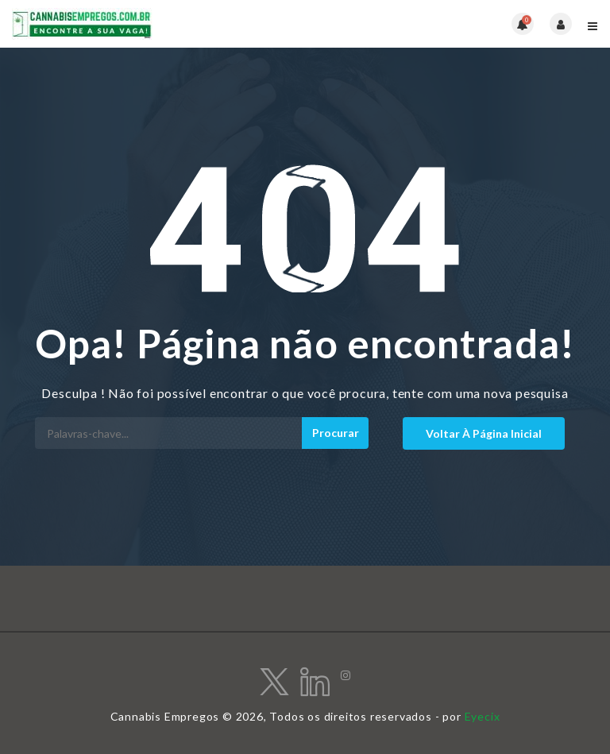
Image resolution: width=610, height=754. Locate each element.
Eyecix (482, 716)
